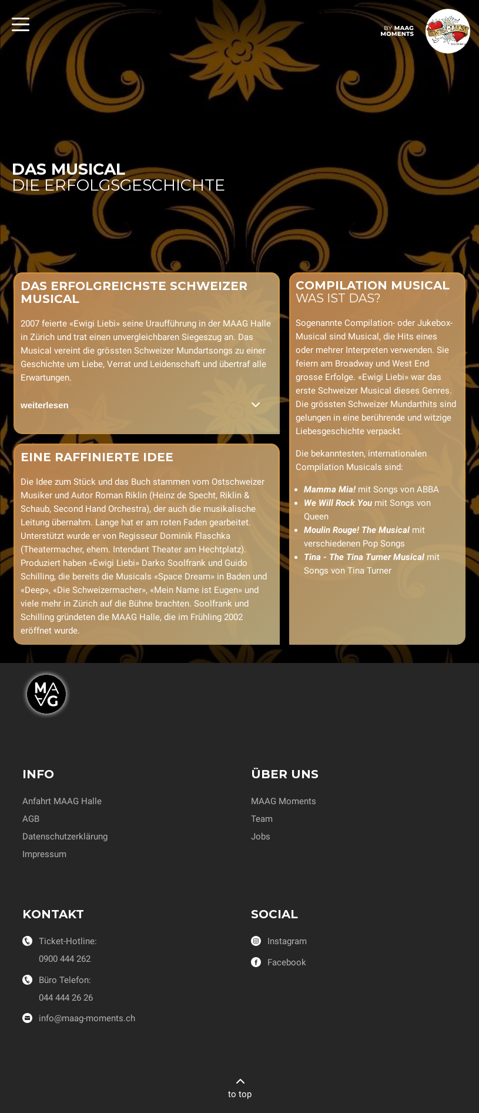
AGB (30, 819)
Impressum (44, 854)
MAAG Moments (283, 801)
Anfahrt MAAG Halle (62, 801)
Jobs (260, 836)
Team (262, 819)
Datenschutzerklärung (65, 836)
